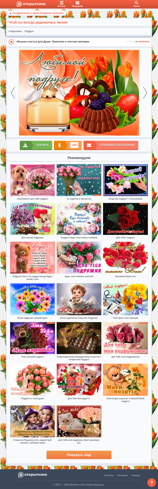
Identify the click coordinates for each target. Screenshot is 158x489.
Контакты (109, 475)
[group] (79, 41)
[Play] (11, 42)
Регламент (122, 475)
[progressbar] (143, 42)
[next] (145, 93)
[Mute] (136, 42)
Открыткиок (15, 31)
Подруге (29, 31)
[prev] (13, 93)
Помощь (135, 475)
